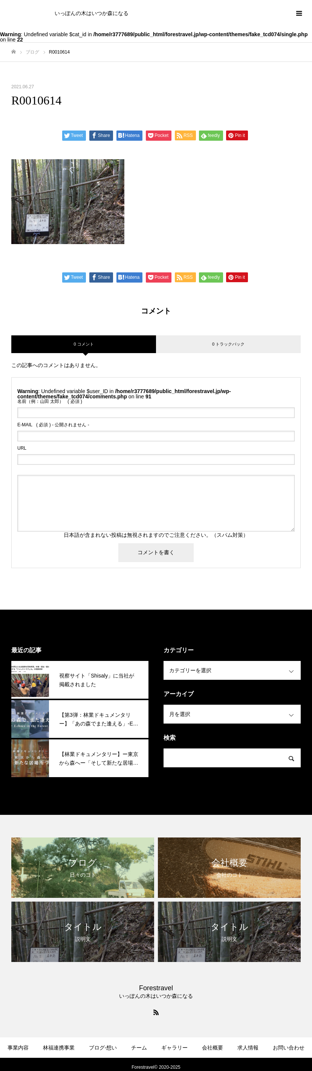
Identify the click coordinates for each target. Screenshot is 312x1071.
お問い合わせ (288, 1048)
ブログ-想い (103, 1048)
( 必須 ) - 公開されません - (53, 425)
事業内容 (18, 1048)
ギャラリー (174, 1048)
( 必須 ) (49, 401)
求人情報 (247, 1048)
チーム (139, 1048)
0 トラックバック (228, 344)
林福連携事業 (59, 1048)
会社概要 (212, 1048)
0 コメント (83, 344)
